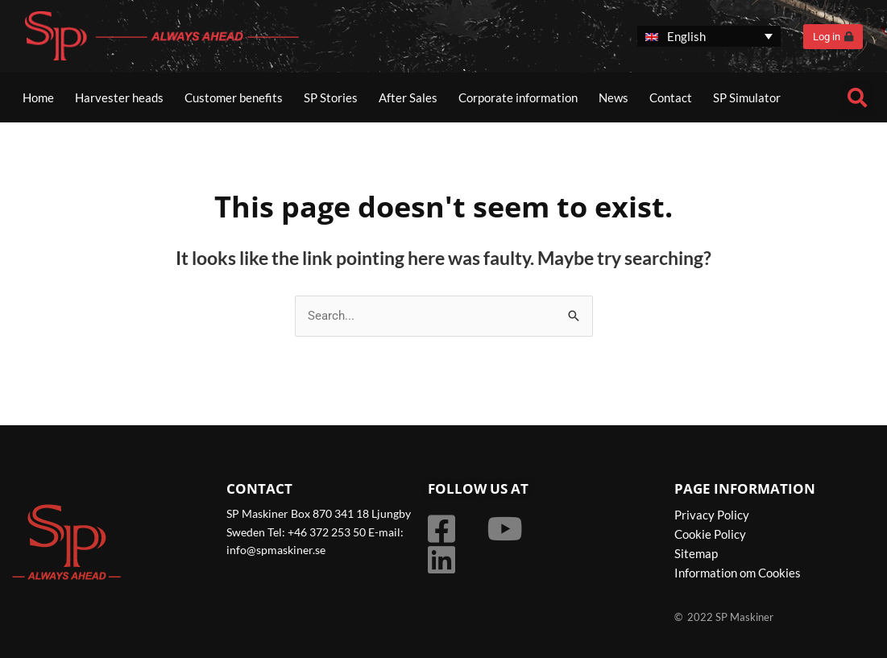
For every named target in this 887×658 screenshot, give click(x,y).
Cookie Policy (710, 534)
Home (38, 97)
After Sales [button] (408, 97)
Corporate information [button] (518, 97)
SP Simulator (747, 97)
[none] (709, 37)
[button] (857, 97)
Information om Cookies (737, 572)
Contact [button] (670, 97)
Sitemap (696, 553)
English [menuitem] (686, 36)
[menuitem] (709, 37)
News (613, 97)
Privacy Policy (711, 514)
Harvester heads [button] (119, 97)
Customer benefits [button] (233, 97)
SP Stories (331, 97)
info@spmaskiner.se (275, 550)
